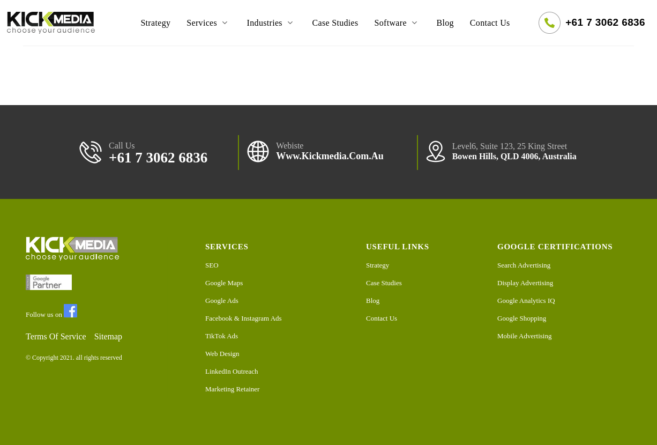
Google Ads (221, 300)
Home (113, 23)
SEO (212, 265)
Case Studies (335, 23)
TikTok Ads (221, 336)
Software (398, 23)
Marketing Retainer (232, 389)
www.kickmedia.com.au (330, 156)
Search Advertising (523, 265)
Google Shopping (521, 318)
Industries (271, 23)
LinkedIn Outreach (231, 371)
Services (208, 23)
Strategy (155, 23)
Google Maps (224, 283)
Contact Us (490, 23)
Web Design (222, 354)
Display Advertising (525, 283)
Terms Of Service (56, 336)
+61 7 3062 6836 (605, 22)
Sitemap (108, 336)
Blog (444, 23)
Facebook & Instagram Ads (243, 318)
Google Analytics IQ (526, 300)
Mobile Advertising (524, 336)
